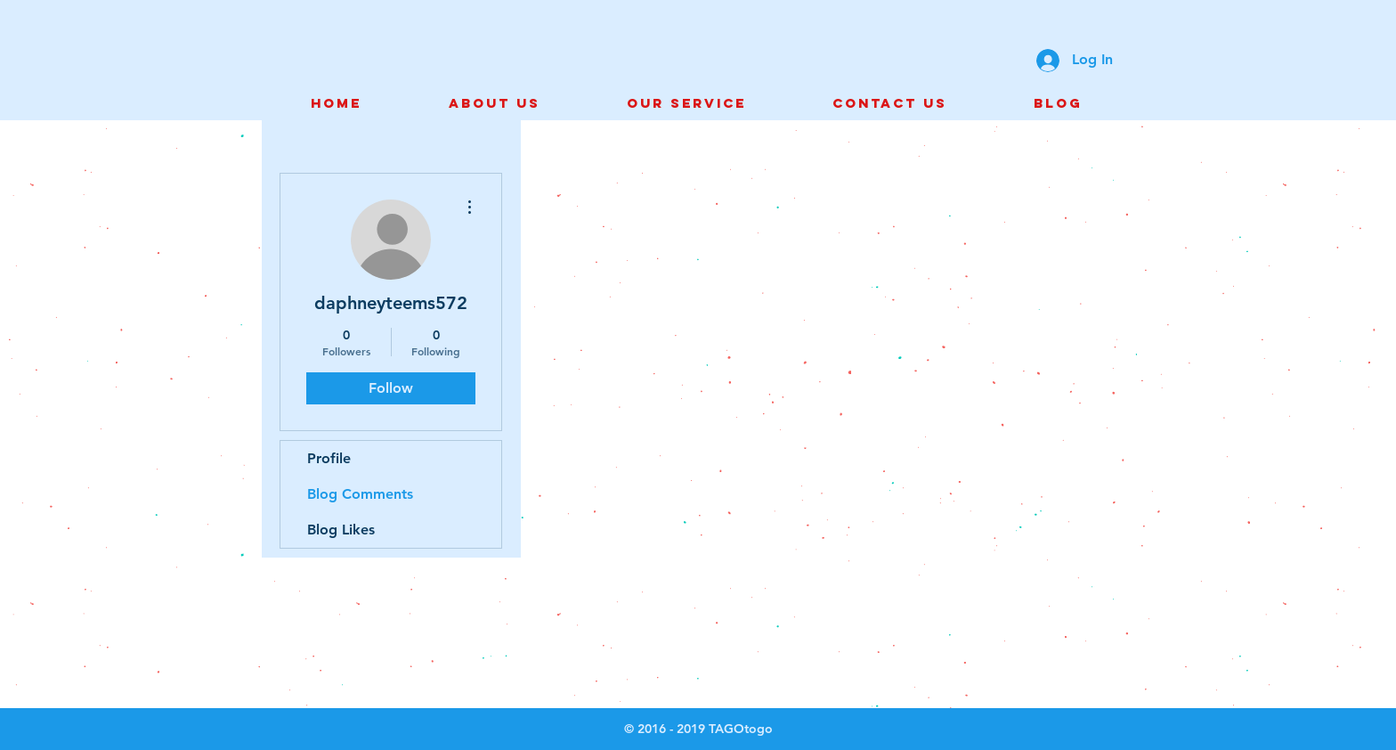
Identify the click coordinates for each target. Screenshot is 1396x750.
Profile (329, 458)
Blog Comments (360, 493)
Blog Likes (341, 529)
